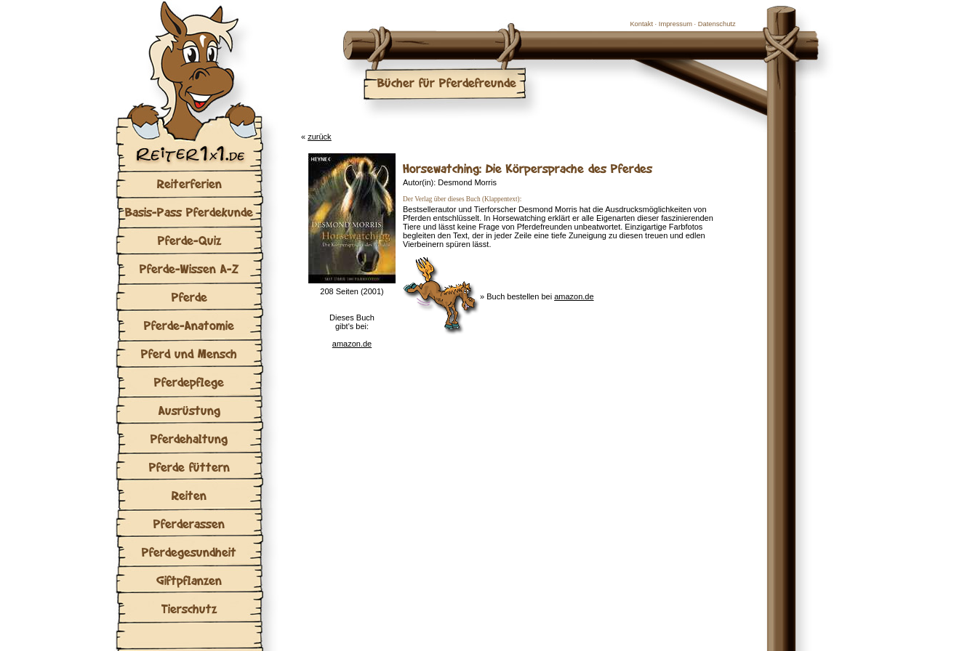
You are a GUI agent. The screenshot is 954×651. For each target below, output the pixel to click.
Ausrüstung (189, 410)
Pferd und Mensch (189, 353)
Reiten (189, 495)
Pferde (189, 296)
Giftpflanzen (189, 580)
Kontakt (641, 24)
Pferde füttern (189, 466)
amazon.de (352, 343)
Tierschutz (189, 608)
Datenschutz (717, 24)
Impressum (675, 24)
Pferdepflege (189, 381)
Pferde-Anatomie (189, 325)
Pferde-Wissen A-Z (189, 268)
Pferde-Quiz (189, 240)
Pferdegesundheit (189, 551)
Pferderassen (189, 523)
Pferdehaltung (189, 438)
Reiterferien (189, 183)
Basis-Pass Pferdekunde (189, 211)
